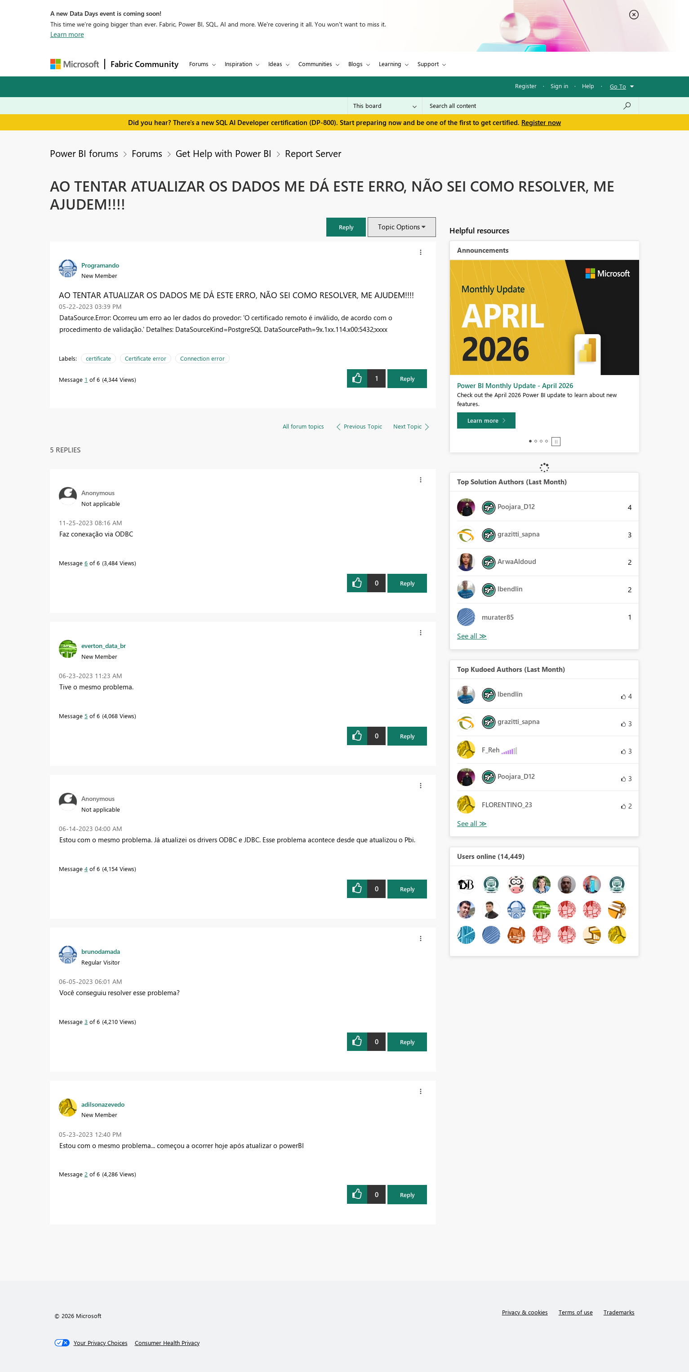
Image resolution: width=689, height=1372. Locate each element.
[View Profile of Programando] (100, 264)
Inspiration (238, 63)
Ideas (275, 63)
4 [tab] (546, 441)
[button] (346, 227)
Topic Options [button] (399, 226)
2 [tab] (536, 441)
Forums (199, 63)
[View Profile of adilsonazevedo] (102, 1103)
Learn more (67, 34)
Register (526, 85)
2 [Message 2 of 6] (86, 1174)
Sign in (559, 85)
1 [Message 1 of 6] (86, 379)
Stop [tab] (555, 441)
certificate (98, 358)
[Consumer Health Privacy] (167, 1343)
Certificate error (145, 358)
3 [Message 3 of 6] (86, 1021)
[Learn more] (486, 420)
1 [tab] (530, 441)
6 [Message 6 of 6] (86, 563)
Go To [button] (618, 86)
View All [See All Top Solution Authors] (472, 636)
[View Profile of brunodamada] (100, 951)
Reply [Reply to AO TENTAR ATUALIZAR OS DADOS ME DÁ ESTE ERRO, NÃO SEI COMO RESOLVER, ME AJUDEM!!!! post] (407, 378)
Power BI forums (84, 153)
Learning (390, 63)
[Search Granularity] (385, 105)
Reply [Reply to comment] (407, 583)
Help (588, 85)
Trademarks (619, 1312)
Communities (315, 63)
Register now (541, 122)
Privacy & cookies (525, 1312)
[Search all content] (530, 105)
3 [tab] (541, 441)
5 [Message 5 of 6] (86, 716)
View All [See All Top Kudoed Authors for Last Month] (472, 823)
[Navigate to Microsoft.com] (74, 64)
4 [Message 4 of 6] (86, 868)
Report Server (313, 153)
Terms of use (576, 1312)
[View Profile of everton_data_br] (103, 645)
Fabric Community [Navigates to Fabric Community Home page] (144, 63)
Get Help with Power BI (223, 153)
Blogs (355, 63)
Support (428, 63)
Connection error (202, 358)
